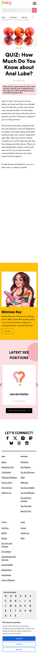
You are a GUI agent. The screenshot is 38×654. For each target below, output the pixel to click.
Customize (19, 644)
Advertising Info (8, 467)
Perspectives (6, 575)
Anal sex (24, 17)
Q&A (23, 477)
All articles (13, 17)
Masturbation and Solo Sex (9, 558)
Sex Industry (6, 551)
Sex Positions (26, 467)
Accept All (19, 638)
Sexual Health (7, 564)
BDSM (4, 533)
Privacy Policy (7, 482)
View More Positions (19, 411)
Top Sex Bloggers (27, 472)
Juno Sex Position (19, 394)
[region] (19, 636)
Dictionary (25, 462)
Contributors (6, 472)
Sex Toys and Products (7, 545)
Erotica (4, 538)
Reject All (19, 649)
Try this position (19, 401)
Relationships (7, 569)
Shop (23, 538)
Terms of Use (7, 487)
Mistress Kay (20, 80)
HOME (3, 17)
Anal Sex (5, 528)
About (4, 462)
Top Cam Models (27, 487)
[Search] (34, 10)
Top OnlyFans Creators (26, 499)
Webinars (24, 482)
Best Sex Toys (26, 511)
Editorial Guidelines (9, 477)
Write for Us (6, 492)
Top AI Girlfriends (27, 492)
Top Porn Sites (26, 506)
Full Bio (7, 331)
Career (23, 528)
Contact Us (25, 533)
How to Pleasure (8, 580)
